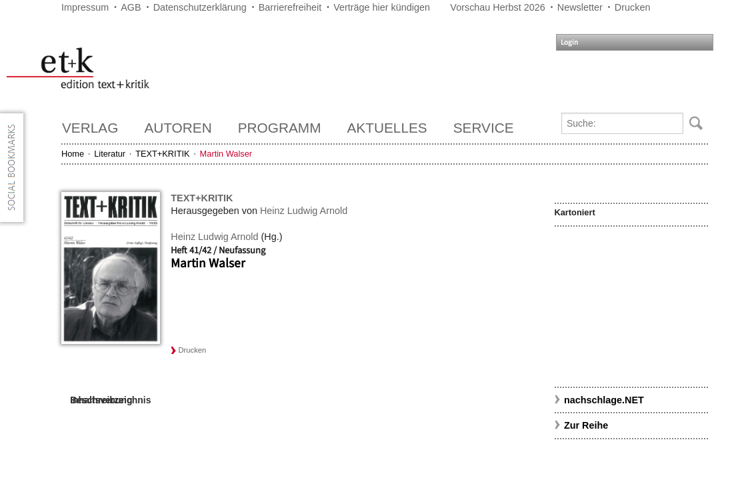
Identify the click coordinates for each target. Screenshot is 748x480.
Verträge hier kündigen (381, 7)
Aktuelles (387, 127)
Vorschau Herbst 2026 (497, 7)
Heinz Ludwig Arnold (303, 210)
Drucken (633, 7)
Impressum (85, 7)
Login (569, 42)
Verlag (90, 127)
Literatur (109, 154)
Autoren (177, 127)
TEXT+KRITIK (162, 154)
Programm (279, 127)
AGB (131, 7)
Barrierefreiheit (290, 7)
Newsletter (580, 7)
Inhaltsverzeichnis (110, 400)
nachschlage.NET (604, 400)
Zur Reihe (586, 425)
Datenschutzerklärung (200, 7)
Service (483, 127)
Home (72, 154)
